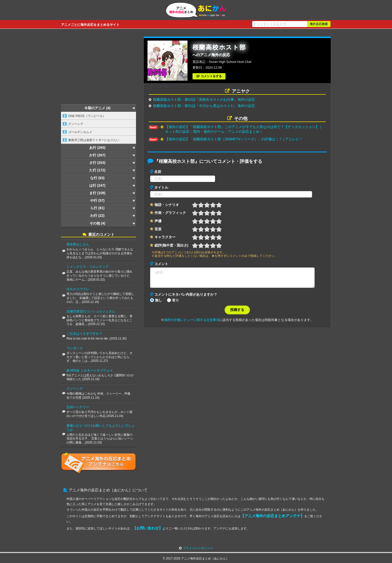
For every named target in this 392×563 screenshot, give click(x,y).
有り (175, 303)
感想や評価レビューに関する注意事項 (191, 323)
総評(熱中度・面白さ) (171, 245)
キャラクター (165, 237)
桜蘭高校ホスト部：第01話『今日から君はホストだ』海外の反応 (204, 106)
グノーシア (75, 124)
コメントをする (211, 76)
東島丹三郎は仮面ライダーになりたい (93, 140)
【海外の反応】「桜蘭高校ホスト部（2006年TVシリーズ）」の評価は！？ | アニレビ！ (233, 139)
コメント (161, 264)
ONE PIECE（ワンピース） (87, 116)
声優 (158, 221)
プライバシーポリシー (198, 548)
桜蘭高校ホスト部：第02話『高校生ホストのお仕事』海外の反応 (204, 99)
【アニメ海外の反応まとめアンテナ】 (272, 516)
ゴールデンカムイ (80, 132)
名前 (157, 172)
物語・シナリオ (166, 205)
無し (158, 303)
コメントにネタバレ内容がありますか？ (185, 297)
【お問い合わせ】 (147, 528)
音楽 (158, 229)
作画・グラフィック (170, 213)
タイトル (161, 187)
